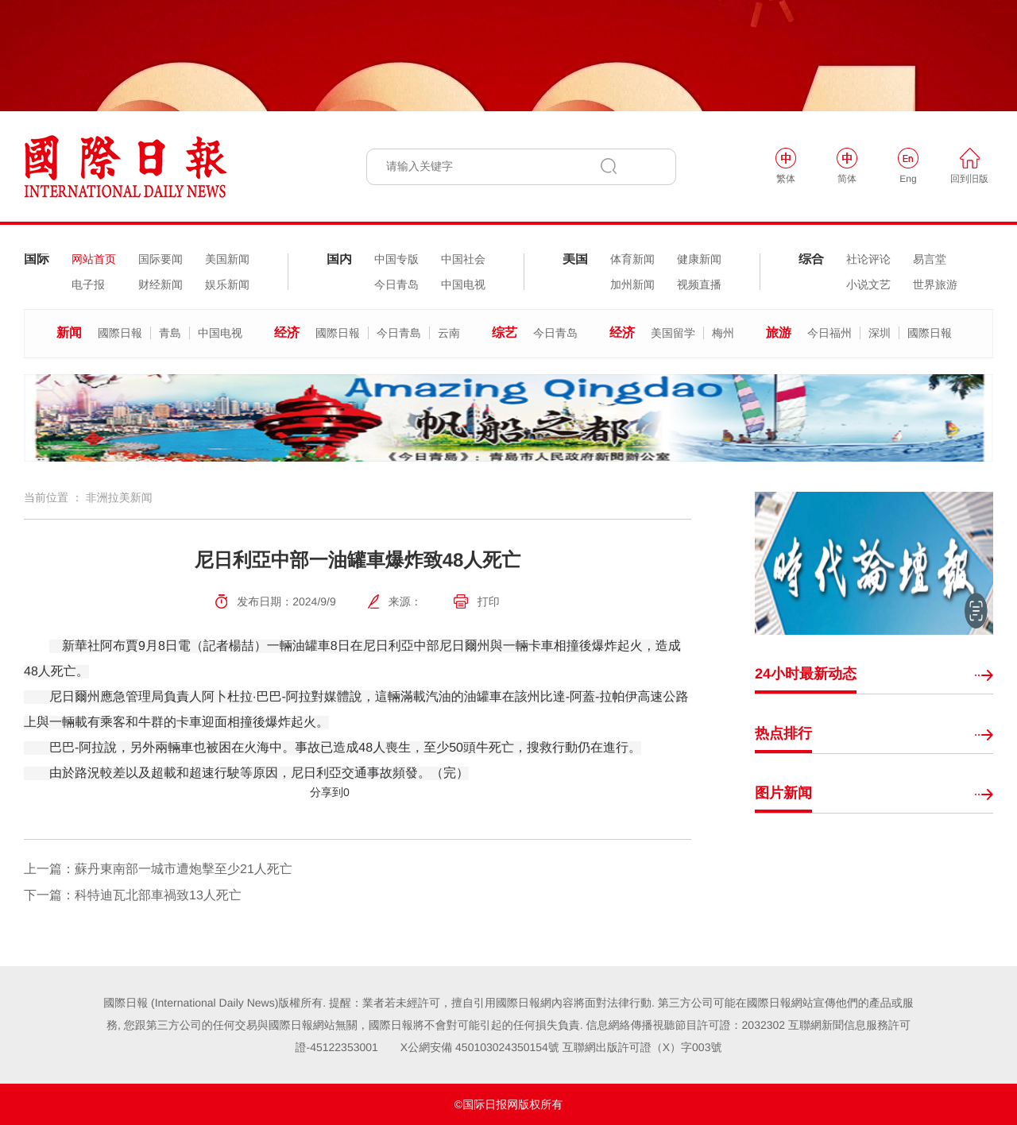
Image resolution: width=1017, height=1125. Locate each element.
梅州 (723, 333)
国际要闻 (160, 259)
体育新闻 (632, 259)
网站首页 (94, 259)
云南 (449, 333)
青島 (170, 333)
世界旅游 (935, 284)
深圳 (879, 333)
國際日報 (120, 333)
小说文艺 (868, 284)
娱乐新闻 (227, 284)
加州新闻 (632, 284)
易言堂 (929, 259)
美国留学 (673, 333)
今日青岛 (396, 284)
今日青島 (399, 333)
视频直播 (699, 284)
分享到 (326, 792)
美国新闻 (227, 259)
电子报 (88, 284)
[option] (508, 418)
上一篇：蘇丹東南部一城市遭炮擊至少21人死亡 (158, 869)
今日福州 (829, 333)
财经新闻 (160, 284)
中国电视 (463, 284)
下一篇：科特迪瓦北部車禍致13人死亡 (133, 896)
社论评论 (868, 259)
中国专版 (396, 259)
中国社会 (463, 259)
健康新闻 (699, 259)
